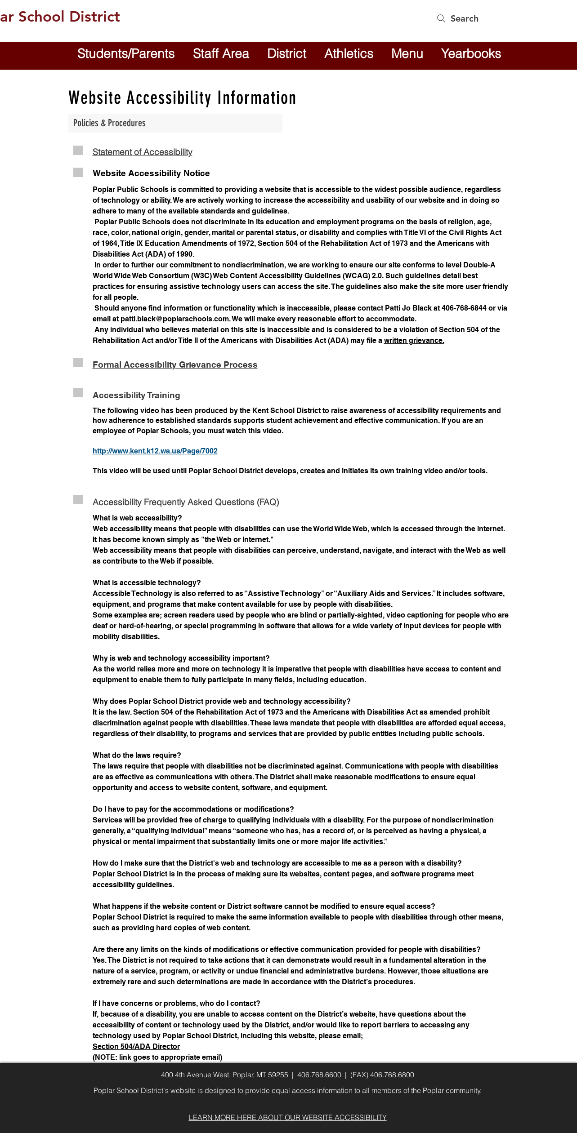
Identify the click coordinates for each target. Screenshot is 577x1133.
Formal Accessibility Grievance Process (175, 364)
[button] (286, 53)
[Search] (457, 18)
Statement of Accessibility (142, 152)
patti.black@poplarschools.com (175, 319)
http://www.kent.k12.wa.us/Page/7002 (155, 451)
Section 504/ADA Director (136, 1046)
